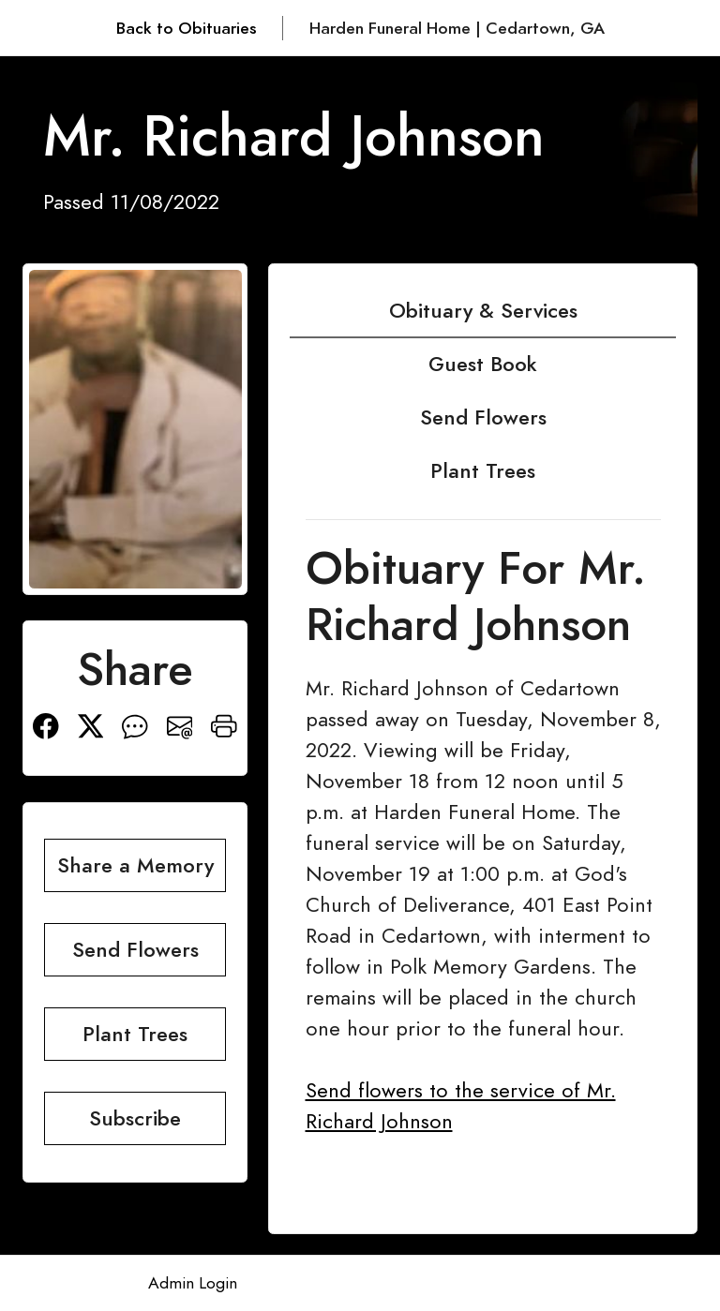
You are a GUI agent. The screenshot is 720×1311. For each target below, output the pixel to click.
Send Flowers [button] (135, 949)
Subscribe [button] (135, 1118)
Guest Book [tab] (482, 364)
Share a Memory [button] (135, 865)
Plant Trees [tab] (482, 470)
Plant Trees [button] (135, 1034)
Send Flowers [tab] (483, 417)
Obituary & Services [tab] (483, 310)
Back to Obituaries (186, 28)
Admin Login (192, 1283)
